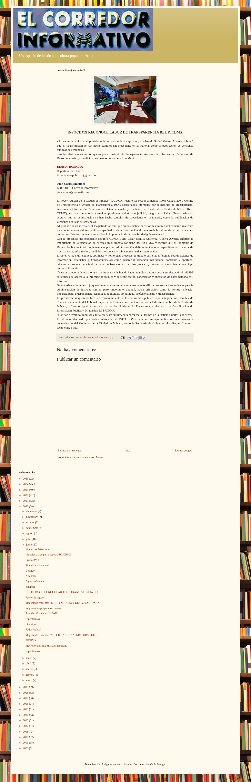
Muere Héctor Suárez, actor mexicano (46, 645)
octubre (30, 522)
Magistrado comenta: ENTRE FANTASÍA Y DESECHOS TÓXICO (62, 602)
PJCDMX (30, 640)
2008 (26, 748)
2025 (26, 478)
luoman (128, 764)
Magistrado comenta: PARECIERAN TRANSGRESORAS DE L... (62, 635)
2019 (26, 687)
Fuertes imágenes (35, 597)
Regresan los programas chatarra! (43, 608)
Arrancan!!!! (32, 576)
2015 (26, 709)
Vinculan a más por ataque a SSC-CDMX (48, 554)
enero (29, 680)
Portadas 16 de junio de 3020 (41, 613)
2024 (26, 484)
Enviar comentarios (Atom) (87, 457)
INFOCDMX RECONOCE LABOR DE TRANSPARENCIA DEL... (63, 592)
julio (29, 539)
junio (29, 544)
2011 (26, 731)
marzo (30, 669)
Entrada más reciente (69, 450)
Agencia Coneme (35, 581)
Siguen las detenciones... (39, 549)
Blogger (161, 764)
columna (30, 586)
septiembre (32, 527)
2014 (26, 714)
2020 (26, 506)
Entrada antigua (183, 450)
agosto (30, 533)
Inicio (128, 450)
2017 (26, 698)
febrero (30, 674)
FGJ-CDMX (32, 559)
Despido (30, 570)
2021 (26, 500)
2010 (26, 737)
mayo (29, 658)
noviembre (32, 516)
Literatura (30, 624)
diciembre (32, 511)
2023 (26, 489)
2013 (26, 720)
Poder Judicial (33, 629)
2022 (26, 495)
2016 (26, 703)
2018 (26, 692)
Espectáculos (32, 619)
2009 (26, 742)
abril (29, 663)
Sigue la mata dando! (37, 565)
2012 (26, 725)
